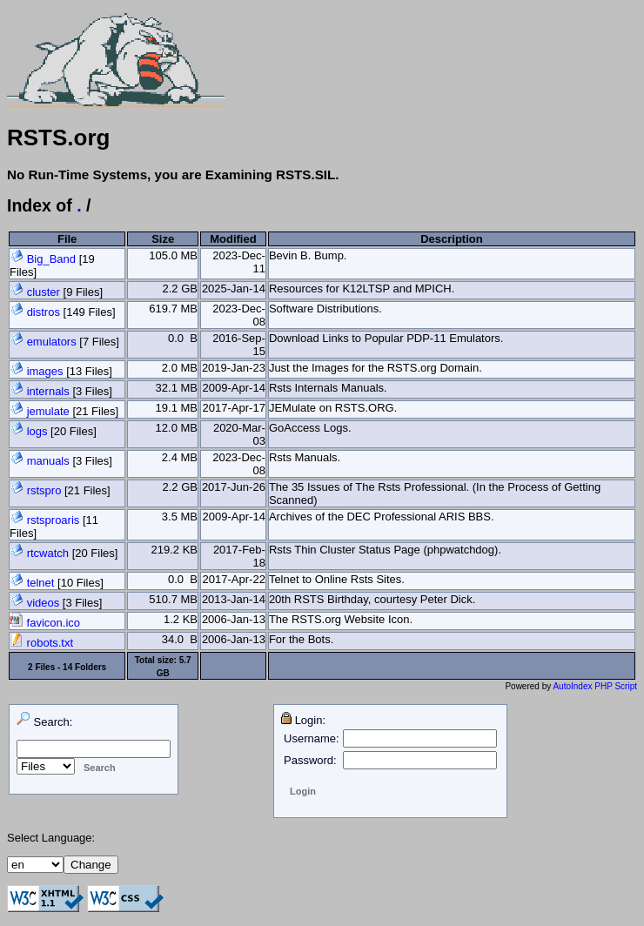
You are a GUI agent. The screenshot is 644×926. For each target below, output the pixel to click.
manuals (48, 460)
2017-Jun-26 (233, 486)
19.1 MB (177, 407)
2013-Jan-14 (233, 599)
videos (43, 602)
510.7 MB (173, 599)
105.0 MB (173, 255)
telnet (41, 582)
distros (43, 312)
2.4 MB (180, 457)
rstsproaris (53, 520)
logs (37, 431)
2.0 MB (180, 367)
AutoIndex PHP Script (595, 686)
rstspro (44, 490)
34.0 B (180, 639)
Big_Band (51, 258)
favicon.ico (45, 622)
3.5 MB (180, 516)
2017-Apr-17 (234, 407)
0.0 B (183, 338)
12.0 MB (177, 427)
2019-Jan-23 (233, 367)
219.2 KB (174, 549)
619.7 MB (173, 308)
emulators (52, 341)
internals (48, 391)
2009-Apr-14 (234, 387)
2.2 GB (180, 288)
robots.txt (41, 642)
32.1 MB (177, 387)
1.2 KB (181, 619)
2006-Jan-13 (233, 619)
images (45, 371)
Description (451, 238)
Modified (233, 238)
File (67, 238)
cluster (43, 292)
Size (162, 238)
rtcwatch (48, 553)
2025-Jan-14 (233, 288)
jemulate (48, 411)
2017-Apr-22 (234, 579)
